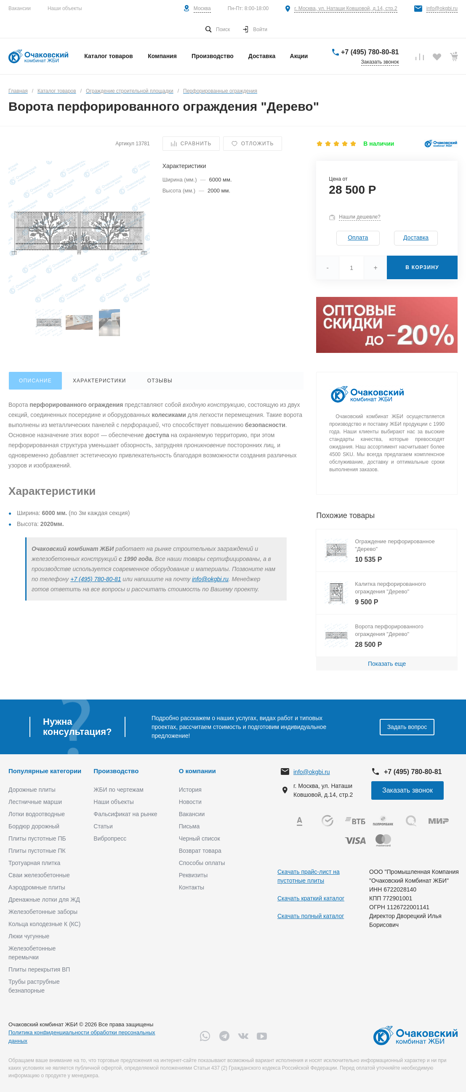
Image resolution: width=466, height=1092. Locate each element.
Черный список (199, 838)
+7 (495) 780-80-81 (370, 52)
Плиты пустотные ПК (37, 850)
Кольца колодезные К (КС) (44, 924)
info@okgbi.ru (442, 8)
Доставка (416, 237)
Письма (189, 826)
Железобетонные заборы (42, 911)
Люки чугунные (28, 936)
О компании (197, 770)
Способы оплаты (202, 863)
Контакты (191, 887)
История (190, 789)
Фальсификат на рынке (125, 814)
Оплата (358, 237)
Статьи (102, 826)
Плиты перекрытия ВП (39, 969)
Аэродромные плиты (36, 887)
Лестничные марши (35, 801)
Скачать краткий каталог (310, 898)
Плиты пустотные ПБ (37, 838)
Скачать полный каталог (310, 916)
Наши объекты (65, 8)
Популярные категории (44, 770)
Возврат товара (200, 850)
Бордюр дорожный (33, 826)
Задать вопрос (407, 727)
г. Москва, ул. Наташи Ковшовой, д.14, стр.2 (345, 8)
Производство (115, 770)
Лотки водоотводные (36, 814)
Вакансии (19, 8)
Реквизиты (193, 875)
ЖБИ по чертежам (118, 789)
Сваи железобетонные (39, 875)
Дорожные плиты (32, 789)
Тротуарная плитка (34, 863)
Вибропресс (109, 838)
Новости (190, 801)
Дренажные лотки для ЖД (44, 899)
